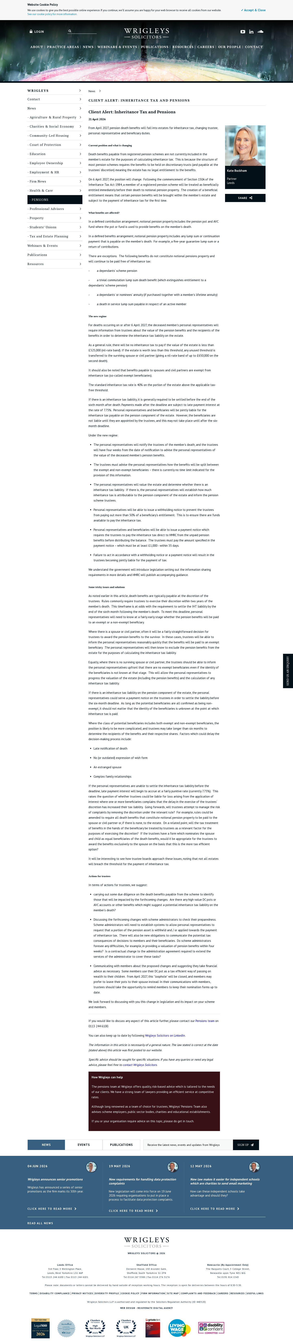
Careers (205, 47)
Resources (183, 47)
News (88, 47)
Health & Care (41, 190)
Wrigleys (38, 90)
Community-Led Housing (49, 135)
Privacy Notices (82, 1293)
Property (37, 218)
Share (242, 198)
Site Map (173, 1293)
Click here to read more (49, 1209)
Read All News (40, 1223)
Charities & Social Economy (52, 126)
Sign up (245, 1145)
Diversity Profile (107, 1293)
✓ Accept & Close (253, 10)
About (36, 47)
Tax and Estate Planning (49, 236)
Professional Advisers (47, 209)
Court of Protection (45, 145)
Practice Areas (63, 47)
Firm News (38, 181)
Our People (229, 47)
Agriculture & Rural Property (53, 117)
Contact (254, 47)
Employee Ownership (46, 163)
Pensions (40, 200)
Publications (154, 47)
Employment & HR (44, 172)
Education (38, 154)
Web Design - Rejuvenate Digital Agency (146, 1308)
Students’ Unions (43, 227)
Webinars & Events (117, 47)
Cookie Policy (130, 1293)
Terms (33, 1293)
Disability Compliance (55, 1293)
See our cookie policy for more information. (52, 14)
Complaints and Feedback (198, 1293)
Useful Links (255, 1293)
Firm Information (153, 1293)
